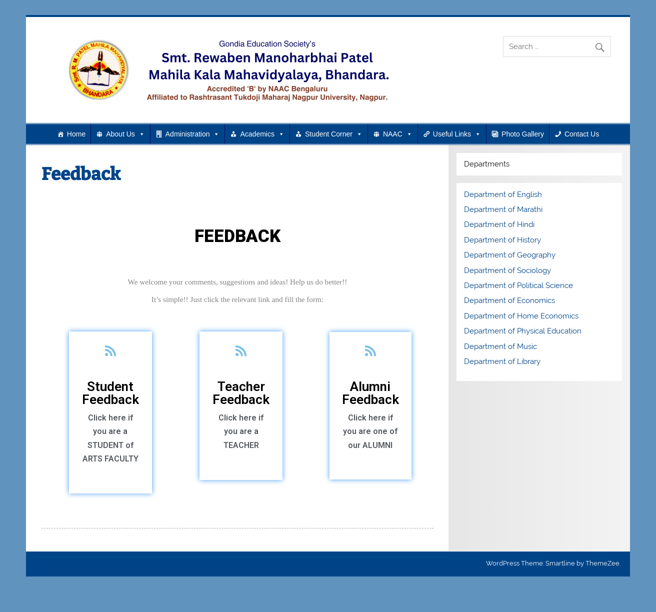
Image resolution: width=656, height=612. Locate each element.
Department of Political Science (518, 285)
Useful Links (457, 134)
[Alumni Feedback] (370, 350)
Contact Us (581, 134)
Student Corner (333, 134)
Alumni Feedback (370, 393)
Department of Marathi (503, 209)
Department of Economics (509, 300)
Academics (262, 134)
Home (76, 134)
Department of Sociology (507, 270)
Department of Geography (510, 255)
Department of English (503, 194)
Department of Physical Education (523, 331)
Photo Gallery (523, 134)
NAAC (397, 134)
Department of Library (502, 361)
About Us (125, 134)
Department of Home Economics (521, 316)
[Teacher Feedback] (241, 350)
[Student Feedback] (110, 350)
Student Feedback (110, 393)
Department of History (502, 240)
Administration (193, 134)
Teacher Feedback (241, 393)
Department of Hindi (499, 224)
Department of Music (500, 346)
